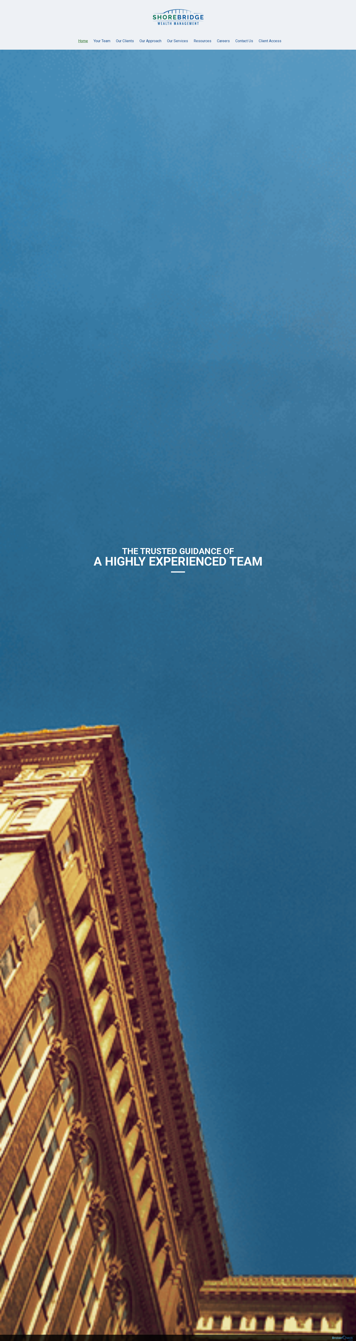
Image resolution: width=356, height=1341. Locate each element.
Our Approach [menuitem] (150, 41)
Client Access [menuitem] (270, 41)
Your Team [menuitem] (102, 41)
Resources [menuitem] (202, 41)
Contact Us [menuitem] (244, 41)
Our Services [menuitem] (177, 41)
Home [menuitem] (83, 41)
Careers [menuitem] (223, 41)
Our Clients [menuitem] (125, 41)
